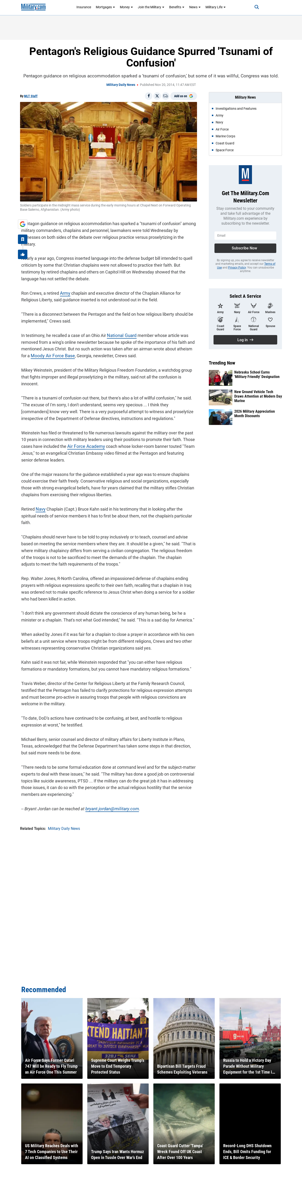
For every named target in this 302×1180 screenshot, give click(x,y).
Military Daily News (120, 84)
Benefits (177, 7)
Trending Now (222, 363)
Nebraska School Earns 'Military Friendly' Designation (257, 374)
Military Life (216, 7)
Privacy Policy (237, 267)
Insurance (83, 7)
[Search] (253, 7)
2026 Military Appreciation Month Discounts (254, 413)
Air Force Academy (84, 438)
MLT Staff (31, 96)
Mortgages (105, 7)
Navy (39, 501)
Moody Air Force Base (50, 347)
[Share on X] (157, 96)
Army (64, 285)
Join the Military (151, 7)
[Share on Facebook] (148, 96)
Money (126, 7)
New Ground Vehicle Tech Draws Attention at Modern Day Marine (258, 396)
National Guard (120, 327)
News (195, 7)
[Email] (165, 96)
